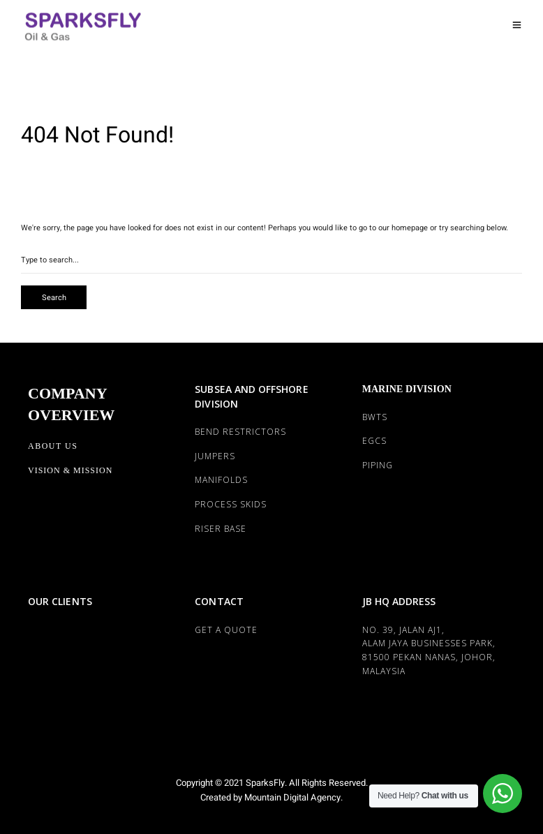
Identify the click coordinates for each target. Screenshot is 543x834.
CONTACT (219, 601)
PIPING (377, 465)
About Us (52, 446)
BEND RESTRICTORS (240, 432)
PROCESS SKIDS (231, 504)
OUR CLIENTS (60, 601)
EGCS (374, 441)
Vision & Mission (70, 470)
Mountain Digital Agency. (292, 797)
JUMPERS (215, 456)
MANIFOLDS (221, 480)
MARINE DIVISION (407, 389)
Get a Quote (226, 630)
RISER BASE (220, 529)
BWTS (374, 417)
